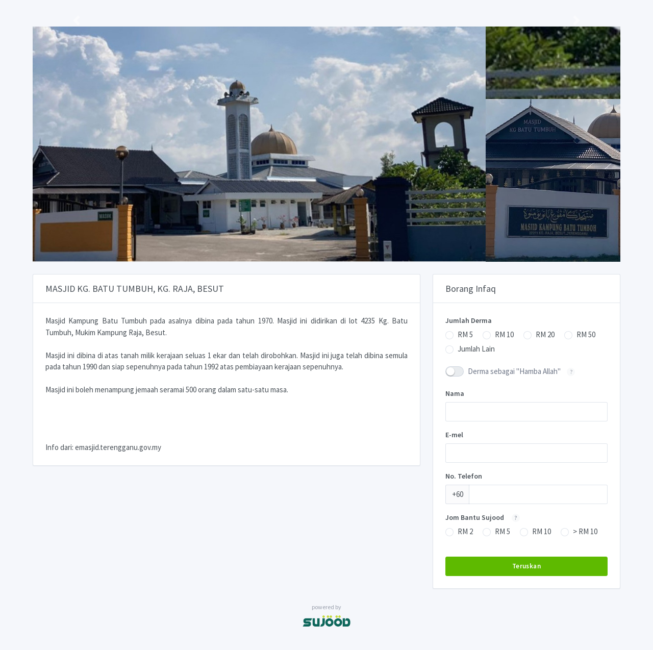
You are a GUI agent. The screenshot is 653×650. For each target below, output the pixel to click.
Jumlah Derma (468, 320)
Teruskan (526, 566)
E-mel (454, 434)
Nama (454, 393)
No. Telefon (463, 476)
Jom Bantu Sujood (485, 517)
